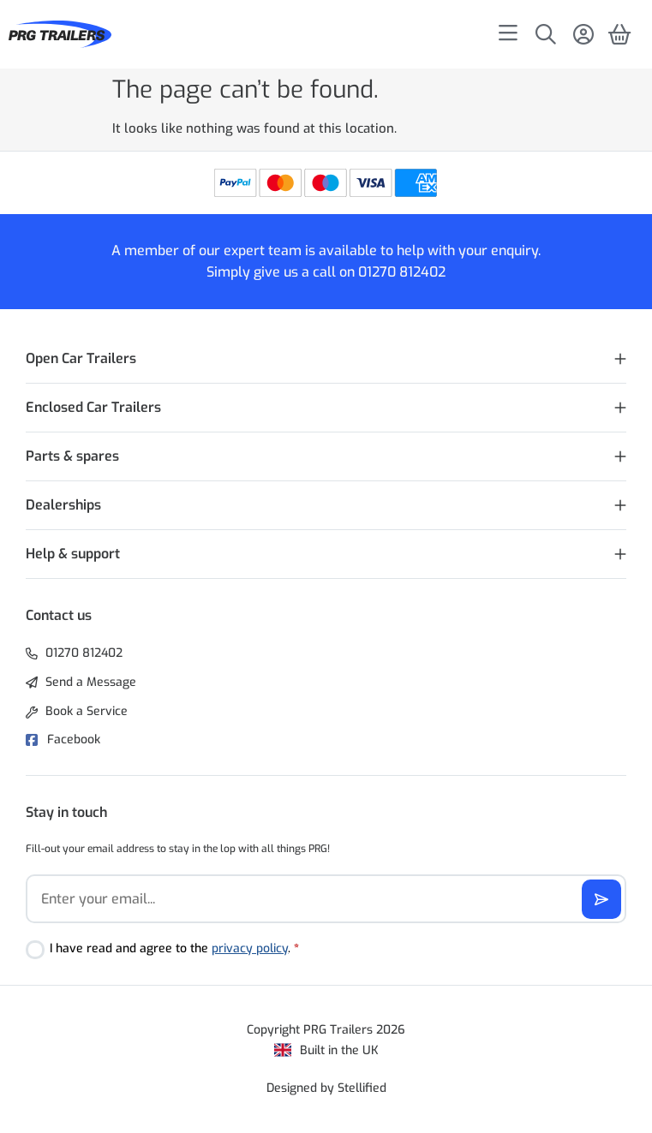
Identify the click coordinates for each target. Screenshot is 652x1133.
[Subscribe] (601, 899)
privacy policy (250, 948)
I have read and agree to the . (174, 948)
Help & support (73, 554)
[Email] (326, 898)
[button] (326, 359)
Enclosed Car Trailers (93, 407)
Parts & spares (72, 456)
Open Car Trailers (81, 358)
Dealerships (63, 505)
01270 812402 (402, 272)
